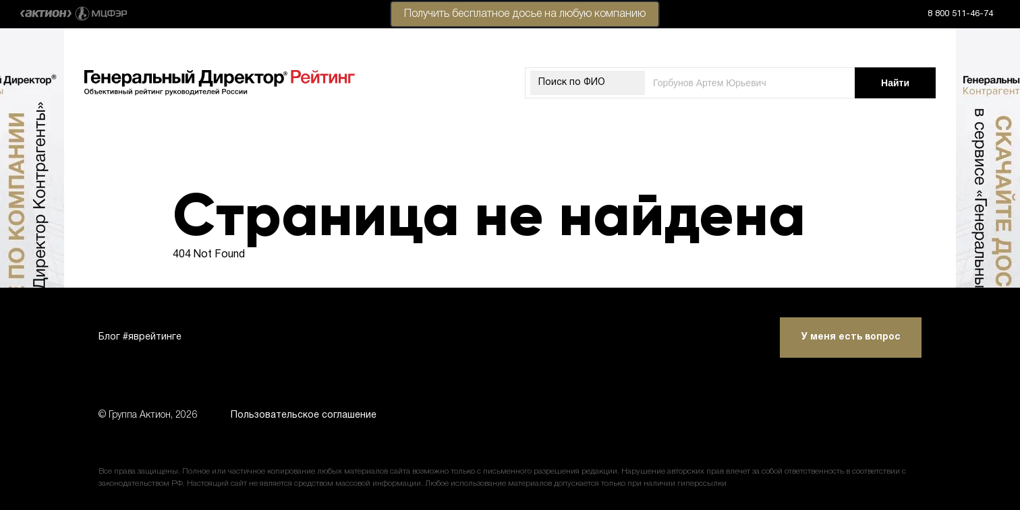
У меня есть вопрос (851, 337)
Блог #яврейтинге (139, 337)
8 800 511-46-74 (960, 14)
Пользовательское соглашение (303, 415)
